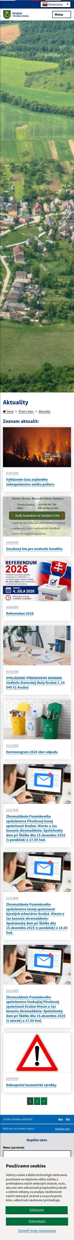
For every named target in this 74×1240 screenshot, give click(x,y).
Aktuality (44, 411)
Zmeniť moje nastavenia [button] (37, 1231)
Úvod (8, 411)
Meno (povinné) (13, 1147)
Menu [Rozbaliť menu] (62, 14)
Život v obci (26, 411)
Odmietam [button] (37, 1221)
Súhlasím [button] (36, 1210)
